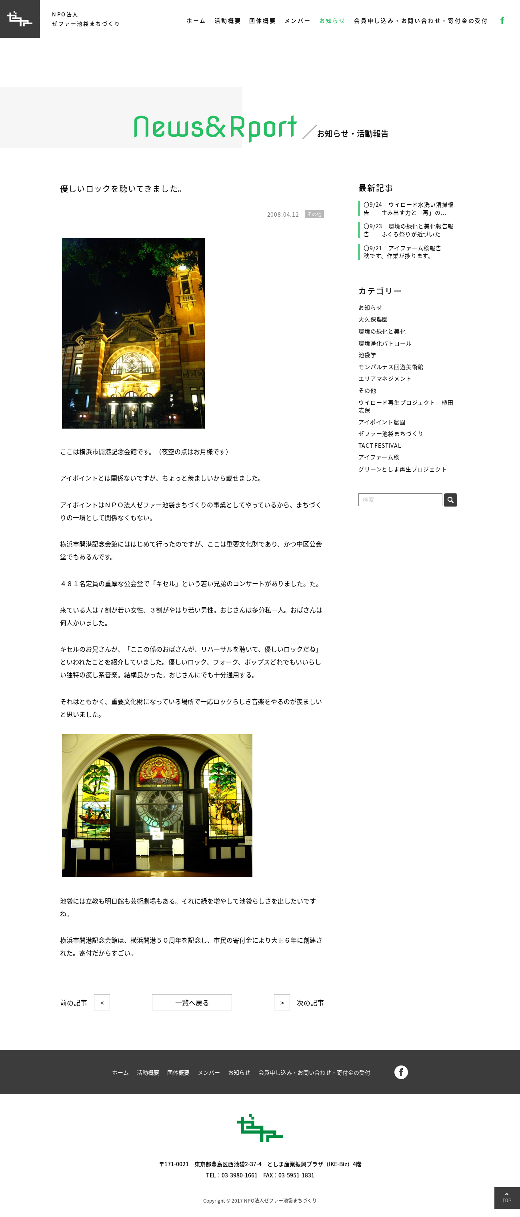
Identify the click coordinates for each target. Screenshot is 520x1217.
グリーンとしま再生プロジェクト (402, 469)
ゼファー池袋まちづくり (391, 433)
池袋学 (367, 355)
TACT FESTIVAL (380, 445)
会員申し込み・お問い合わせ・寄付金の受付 (421, 20)
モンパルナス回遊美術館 (391, 367)
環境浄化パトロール (385, 343)
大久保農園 (373, 319)
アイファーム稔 (379, 457)
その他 (367, 390)
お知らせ (332, 20)
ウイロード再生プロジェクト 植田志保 (405, 406)
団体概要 (262, 20)
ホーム (196, 20)
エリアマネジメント (385, 378)
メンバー (297, 20)
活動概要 (227, 20)
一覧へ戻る (192, 1003)
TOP (507, 1200)
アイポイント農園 (382, 422)
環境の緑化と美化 (382, 331)
